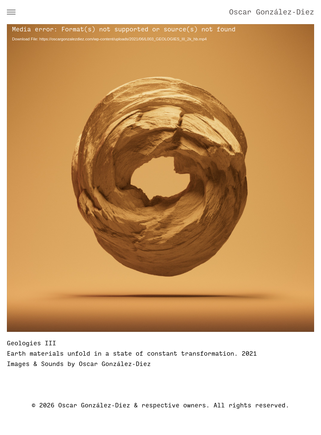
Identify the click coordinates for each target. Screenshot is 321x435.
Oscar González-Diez (271, 12)
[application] (160, 178)
